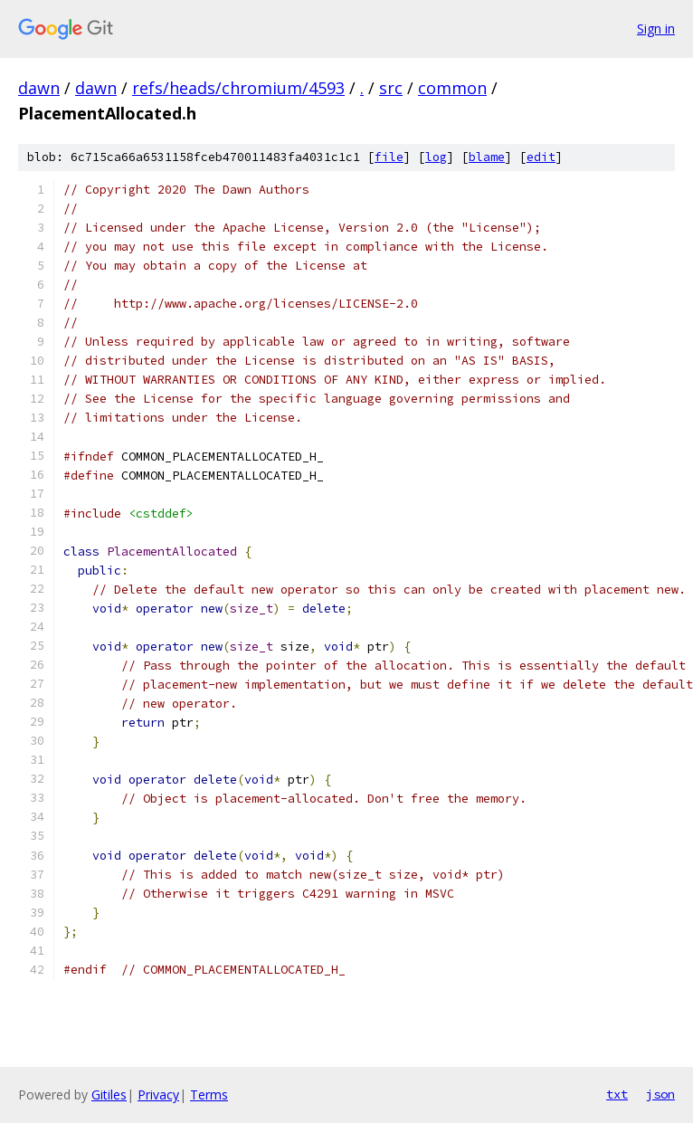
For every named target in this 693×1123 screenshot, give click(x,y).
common (452, 88)
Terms (209, 1094)
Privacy (158, 1094)
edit (541, 157)
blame (487, 157)
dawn (39, 88)
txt (617, 1094)
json (660, 1094)
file (389, 157)
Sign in (656, 28)
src (391, 88)
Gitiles (109, 1094)
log (436, 157)
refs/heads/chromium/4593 (238, 88)
